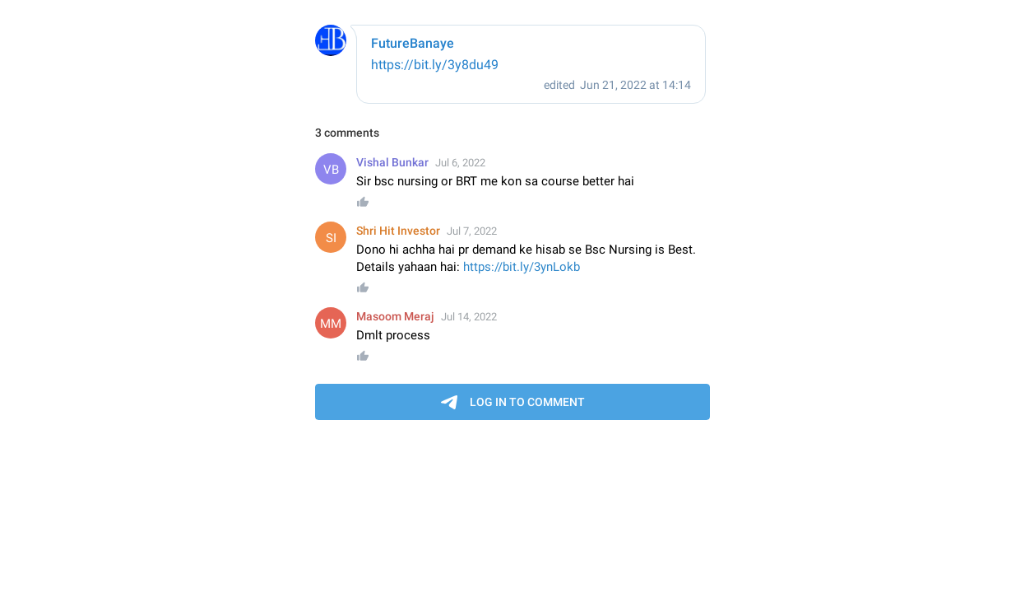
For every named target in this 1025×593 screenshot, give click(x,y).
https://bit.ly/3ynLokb (521, 266)
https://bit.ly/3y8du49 (435, 64)
